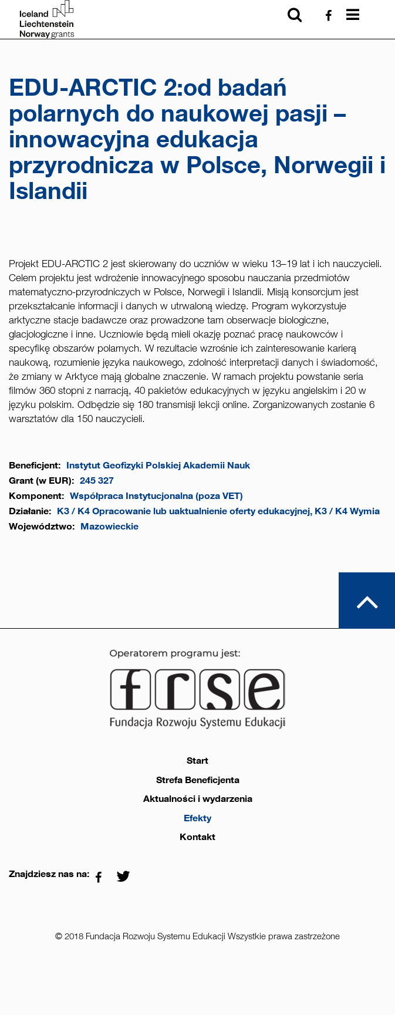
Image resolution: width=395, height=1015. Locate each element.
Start (197, 761)
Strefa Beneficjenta (197, 780)
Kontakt (197, 837)
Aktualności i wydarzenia (197, 799)
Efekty (197, 818)
